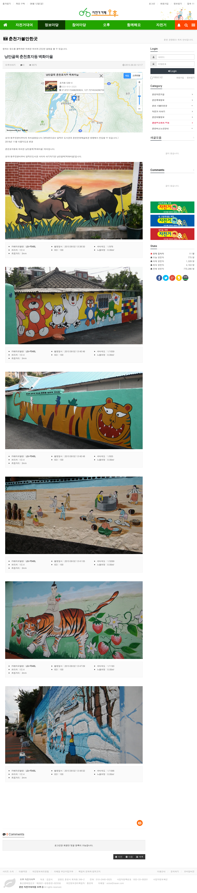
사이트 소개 (8, 871)
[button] (118, 856)
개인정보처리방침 (40, 871)
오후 (106, 25)
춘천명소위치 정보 (160, 122)
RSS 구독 (20, 3)
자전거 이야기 (158, 111)
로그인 (152, 3)
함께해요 (134, 25)
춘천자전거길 (158, 94)
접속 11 (190, 3)
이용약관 (23, 871)
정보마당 (51, 25)
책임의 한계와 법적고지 (89, 871)
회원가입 (164, 3)
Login (172, 71)
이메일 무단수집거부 (63, 871)
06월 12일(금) (36, 3)
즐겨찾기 (7, 3)
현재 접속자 (158, 253)
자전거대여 (24, 25)
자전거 (161, 25)
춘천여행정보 (158, 117)
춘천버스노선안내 (160, 128)
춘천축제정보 (158, 99)
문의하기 (175, 871)
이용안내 (161, 871)
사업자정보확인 (160, 879)
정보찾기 (178, 3)
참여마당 (79, 25)
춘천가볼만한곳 (20, 38)
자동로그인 (156, 77)
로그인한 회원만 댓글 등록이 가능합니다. (74, 845)
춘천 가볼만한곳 (159, 105)
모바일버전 (189, 871)
